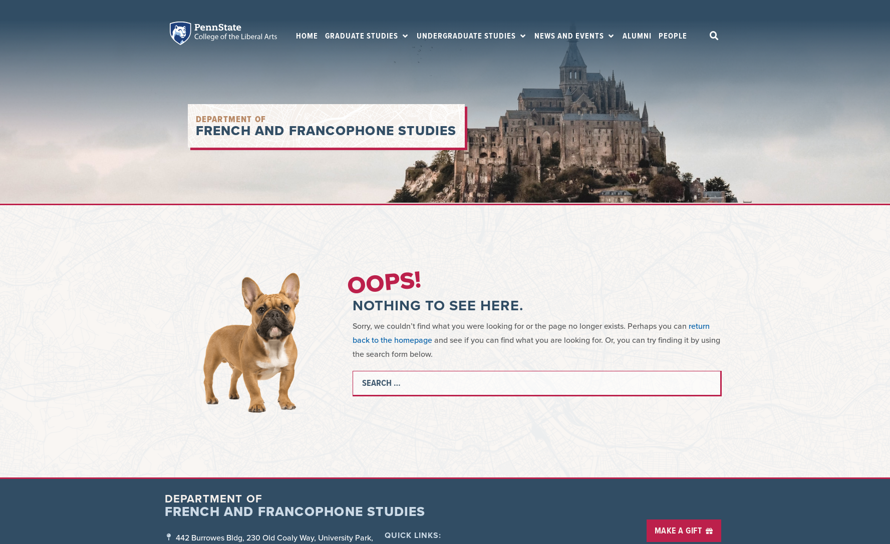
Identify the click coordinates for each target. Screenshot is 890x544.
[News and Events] (575, 36)
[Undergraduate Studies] (472, 36)
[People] (673, 36)
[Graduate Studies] (367, 36)
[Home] (307, 36)
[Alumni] (637, 36)
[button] (714, 36)
